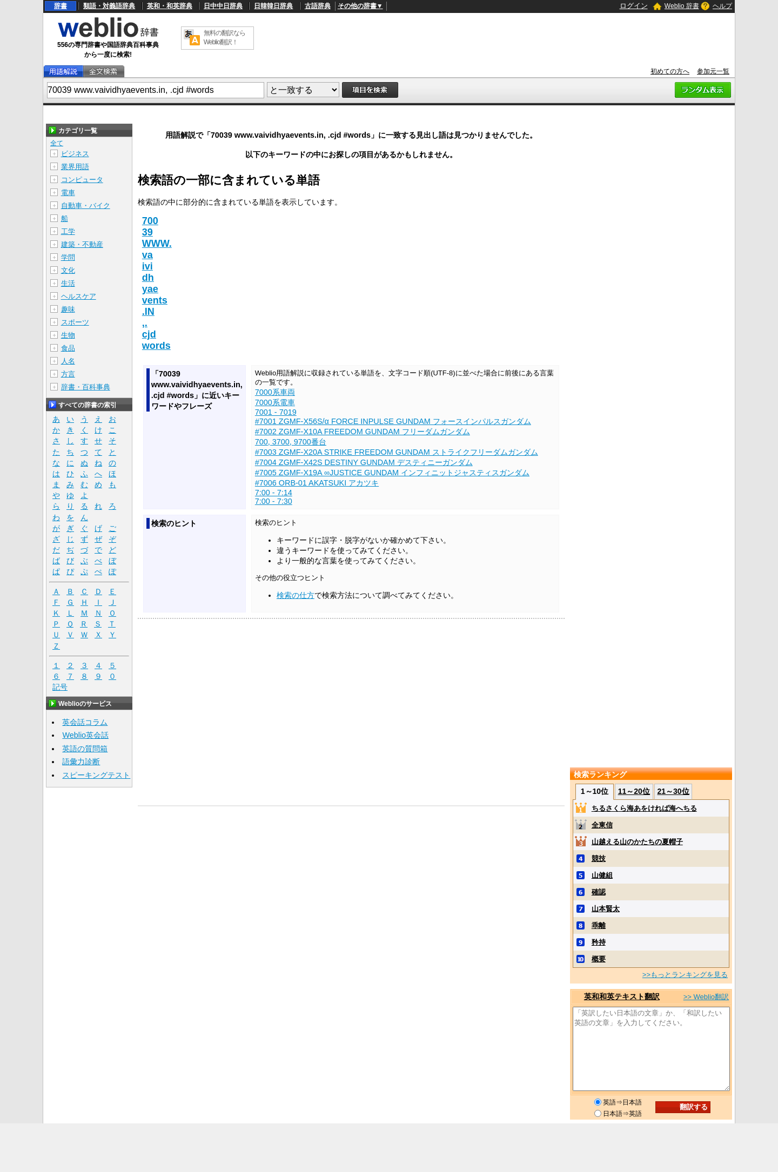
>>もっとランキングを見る (685, 975)
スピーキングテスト (96, 775)
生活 (68, 283)
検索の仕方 (295, 595)
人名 (68, 361)
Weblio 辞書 (682, 6)
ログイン (634, 6)
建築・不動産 (82, 244)
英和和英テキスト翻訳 (622, 996)
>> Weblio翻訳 (706, 997)
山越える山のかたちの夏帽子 (637, 842)
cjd (149, 334)
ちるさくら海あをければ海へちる (644, 808)
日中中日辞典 (223, 6)
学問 (68, 257)
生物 (68, 335)
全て (56, 143)
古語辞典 (318, 6)
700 (150, 220)
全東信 (602, 825)
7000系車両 (275, 392)
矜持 (599, 942)
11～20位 (634, 791)
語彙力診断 (81, 761)
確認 (599, 892)
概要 (599, 959)
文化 (68, 270)
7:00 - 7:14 (273, 492)
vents (154, 300)
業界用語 (75, 167)
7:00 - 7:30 (273, 501)
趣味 (68, 309)
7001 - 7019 (276, 412)
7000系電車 (275, 402)
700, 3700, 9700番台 (290, 441)
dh (148, 277)
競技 (599, 858)
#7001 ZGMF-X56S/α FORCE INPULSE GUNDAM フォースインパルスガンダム (393, 421)
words (156, 345)
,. (144, 323)
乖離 (599, 925)
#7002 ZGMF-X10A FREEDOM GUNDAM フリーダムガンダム (362, 431)
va (147, 255)
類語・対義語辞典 (109, 6)
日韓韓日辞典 (273, 6)
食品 (68, 348)
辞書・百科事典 (85, 387)
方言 (68, 374)
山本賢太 (606, 909)
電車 (68, 192)
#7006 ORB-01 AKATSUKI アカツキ (317, 483)
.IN (148, 311)
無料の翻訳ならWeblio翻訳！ (224, 37)
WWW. (157, 243)
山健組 (602, 875)
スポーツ (75, 322)
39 (147, 232)
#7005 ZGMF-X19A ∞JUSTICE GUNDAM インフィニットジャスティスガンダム (392, 472)
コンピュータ (82, 180)
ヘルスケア (78, 296)
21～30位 (673, 791)
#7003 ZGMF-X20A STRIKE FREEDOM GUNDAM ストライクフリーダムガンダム (396, 452)
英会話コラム (85, 722)
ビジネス (75, 154)
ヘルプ (722, 6)
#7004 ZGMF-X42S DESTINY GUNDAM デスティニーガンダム (364, 462)
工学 (68, 231)
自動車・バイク (85, 205)
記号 (60, 687)
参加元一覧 (713, 71)
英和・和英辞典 (169, 6)
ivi (147, 266)
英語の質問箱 (85, 748)
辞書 (60, 6)
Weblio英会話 (85, 735)
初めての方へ (669, 71)
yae (150, 289)
